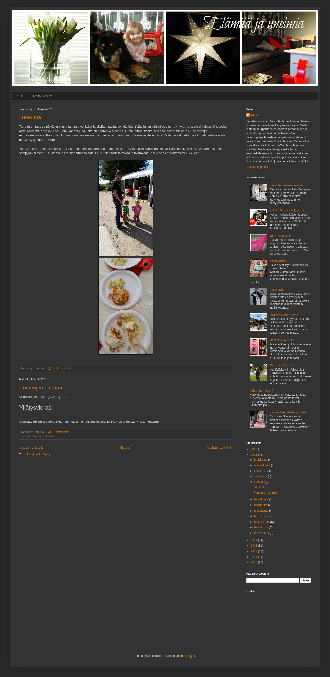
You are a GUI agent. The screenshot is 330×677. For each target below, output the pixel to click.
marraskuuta (262, 465)
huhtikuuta (261, 516)
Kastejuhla (276, 289)
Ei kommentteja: (63, 368)
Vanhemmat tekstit (219, 447)
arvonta (38, 436)
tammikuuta (262, 533)
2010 (254, 562)
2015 (254, 454)
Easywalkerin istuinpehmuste (288, 412)
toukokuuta (261, 510)
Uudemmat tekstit (31, 447)
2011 (254, 557)
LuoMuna (30, 117)
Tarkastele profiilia (257, 167)
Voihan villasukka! (281, 236)
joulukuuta (261, 459)
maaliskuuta (262, 522)
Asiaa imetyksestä (261, 390)
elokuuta (260, 482)
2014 (254, 540)
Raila (254, 115)
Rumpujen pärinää (40, 388)
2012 (254, 551)
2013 (254, 545)
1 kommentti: (62, 431)
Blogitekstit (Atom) (38, 454)
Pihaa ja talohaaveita (283, 365)
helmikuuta (261, 527)
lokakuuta (260, 470)
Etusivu (20, 96)
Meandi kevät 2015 (282, 340)
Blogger (190, 656)
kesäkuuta (261, 505)
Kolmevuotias (278, 261)
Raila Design (42, 96)
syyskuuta (261, 476)
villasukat (49, 436)
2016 (254, 449)
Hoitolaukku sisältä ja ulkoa (287, 210)
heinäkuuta (261, 499)
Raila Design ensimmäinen (287, 185)
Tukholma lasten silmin (284, 315)
